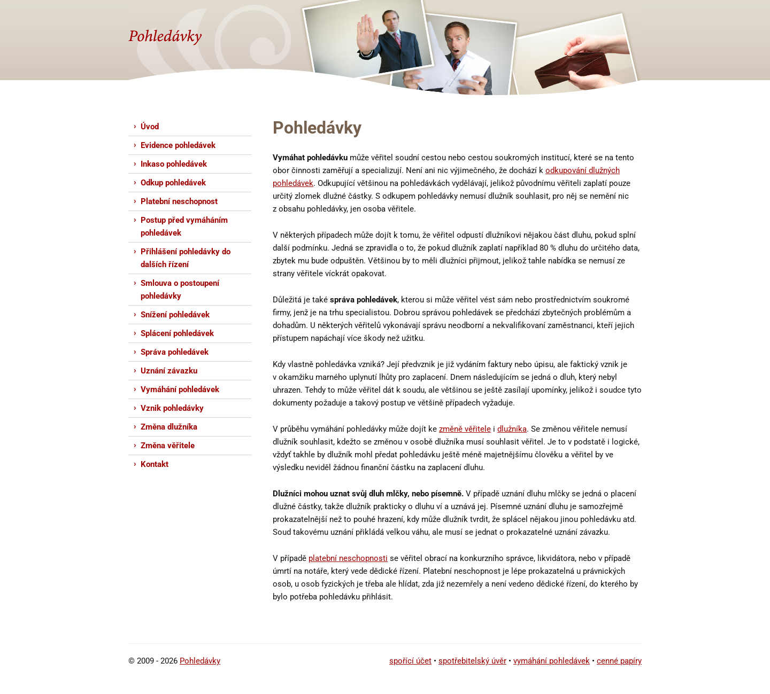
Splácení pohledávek (177, 333)
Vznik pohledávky (172, 408)
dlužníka (512, 429)
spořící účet (410, 661)
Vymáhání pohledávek (180, 389)
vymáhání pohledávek (551, 661)
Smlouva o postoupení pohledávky (180, 289)
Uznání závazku (169, 371)
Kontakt (154, 464)
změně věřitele (465, 429)
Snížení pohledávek (175, 314)
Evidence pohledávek (178, 145)
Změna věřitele (168, 445)
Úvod (150, 126)
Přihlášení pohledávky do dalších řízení (185, 258)
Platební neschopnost (179, 201)
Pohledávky (200, 661)
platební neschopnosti (348, 558)
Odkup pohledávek (173, 183)
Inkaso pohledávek (174, 164)
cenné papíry (619, 661)
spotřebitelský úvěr (472, 661)
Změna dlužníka (169, 427)
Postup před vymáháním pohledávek (184, 226)
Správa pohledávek (175, 352)
